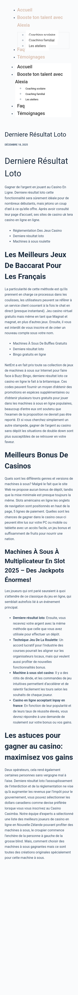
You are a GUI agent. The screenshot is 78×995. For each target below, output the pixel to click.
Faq (21, 105)
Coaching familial (35, 94)
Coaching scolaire (36, 88)
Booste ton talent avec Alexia (39, 79)
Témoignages (31, 113)
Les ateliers (32, 99)
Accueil (24, 66)
